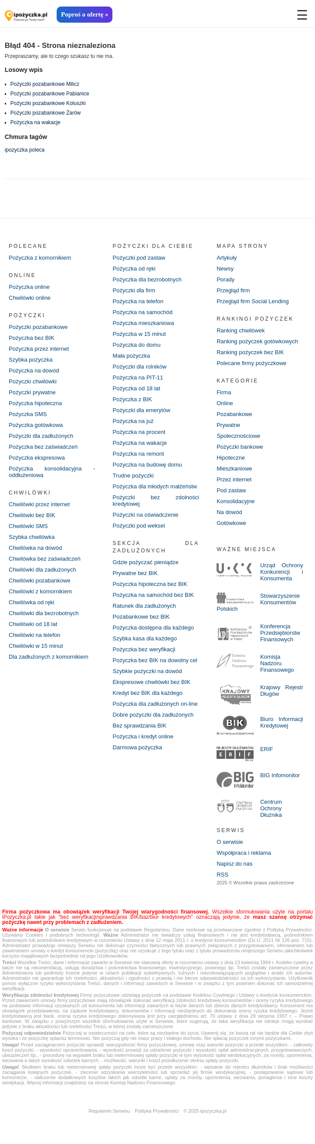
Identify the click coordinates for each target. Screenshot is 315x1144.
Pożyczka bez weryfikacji (144, 649)
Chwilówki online (30, 297)
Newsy (225, 268)
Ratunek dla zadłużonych (144, 605)
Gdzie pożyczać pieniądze (146, 562)
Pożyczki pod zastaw (139, 257)
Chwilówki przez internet (39, 504)
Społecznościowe (238, 436)
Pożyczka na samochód (143, 312)
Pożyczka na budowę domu (147, 464)
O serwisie (230, 842)
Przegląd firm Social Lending (252, 301)
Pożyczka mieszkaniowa (143, 323)
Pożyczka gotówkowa (36, 425)
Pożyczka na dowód (34, 370)
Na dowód (229, 512)
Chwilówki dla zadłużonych (42, 569)
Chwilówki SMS (28, 526)
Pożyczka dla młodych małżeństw (155, 486)
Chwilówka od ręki (31, 602)
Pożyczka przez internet (39, 348)
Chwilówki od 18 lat (33, 624)
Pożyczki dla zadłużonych (41, 436)
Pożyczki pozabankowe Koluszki (48, 103)
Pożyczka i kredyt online (143, 736)
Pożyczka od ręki (134, 268)
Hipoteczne (231, 457)
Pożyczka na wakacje (35, 122)
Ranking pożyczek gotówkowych (257, 341)
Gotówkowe (231, 523)
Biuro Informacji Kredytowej (281, 722)
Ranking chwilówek (241, 330)
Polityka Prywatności (157, 1111)
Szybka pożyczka (30, 359)
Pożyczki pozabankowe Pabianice (49, 94)
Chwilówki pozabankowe (40, 580)
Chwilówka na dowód (35, 548)
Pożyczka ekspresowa (37, 457)
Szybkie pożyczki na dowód (147, 671)
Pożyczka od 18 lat (136, 388)
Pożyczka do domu (137, 345)
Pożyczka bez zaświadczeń (43, 446)
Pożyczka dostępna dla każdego (153, 627)
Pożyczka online (29, 287)
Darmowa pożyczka (137, 747)
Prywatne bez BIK (135, 573)
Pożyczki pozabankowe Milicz (44, 84)
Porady (225, 279)
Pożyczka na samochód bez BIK (153, 595)
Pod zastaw (231, 490)
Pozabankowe (234, 414)
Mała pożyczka (131, 355)
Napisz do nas (234, 863)
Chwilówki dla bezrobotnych (43, 613)
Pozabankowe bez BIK (141, 616)
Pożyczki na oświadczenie (146, 514)
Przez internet (234, 479)
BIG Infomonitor (280, 775)
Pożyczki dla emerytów (141, 410)
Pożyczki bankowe (240, 446)
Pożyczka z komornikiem (40, 257)
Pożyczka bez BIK (31, 338)
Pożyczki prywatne (32, 392)
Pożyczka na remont (138, 453)
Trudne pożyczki (133, 475)
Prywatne (228, 425)
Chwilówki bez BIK (32, 515)
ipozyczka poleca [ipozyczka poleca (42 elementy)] (24, 150)
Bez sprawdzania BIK (140, 725)
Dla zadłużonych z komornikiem (48, 656)
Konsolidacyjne (235, 501)
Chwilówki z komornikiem (40, 591)
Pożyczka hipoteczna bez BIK (150, 584)
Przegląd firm (233, 290)
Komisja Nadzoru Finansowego (277, 663)
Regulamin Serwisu (109, 1111)
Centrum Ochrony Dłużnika (271, 808)
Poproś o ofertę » (84, 14)
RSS (222, 874)
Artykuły (227, 257)
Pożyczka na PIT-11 (138, 377)
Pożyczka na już (133, 421)
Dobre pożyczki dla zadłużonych (153, 714)
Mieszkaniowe (234, 468)
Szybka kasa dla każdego (145, 638)
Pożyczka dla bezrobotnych (147, 279)
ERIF (266, 749)
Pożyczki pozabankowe (38, 327)
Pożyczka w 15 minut (139, 334)
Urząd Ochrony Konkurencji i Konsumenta (281, 572)
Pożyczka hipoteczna (35, 403)
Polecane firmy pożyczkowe (251, 363)
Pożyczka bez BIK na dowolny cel (155, 660)
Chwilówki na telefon (35, 635)
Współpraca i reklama (244, 853)
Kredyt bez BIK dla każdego (148, 693)
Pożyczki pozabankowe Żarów (45, 113)
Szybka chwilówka (32, 537)
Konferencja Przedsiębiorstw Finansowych (280, 633)
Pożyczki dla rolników (140, 366)
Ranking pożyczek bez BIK (250, 352)
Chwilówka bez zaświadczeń (45, 558)
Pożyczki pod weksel (139, 525)
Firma (224, 392)
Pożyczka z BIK (132, 399)
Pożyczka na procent (139, 432)
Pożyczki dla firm (134, 290)
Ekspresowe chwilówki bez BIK (151, 682)
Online (225, 403)
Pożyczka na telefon (138, 301)
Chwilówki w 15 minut (36, 646)
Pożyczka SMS (28, 414)
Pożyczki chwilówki (33, 381)
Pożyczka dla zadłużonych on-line (155, 704)
